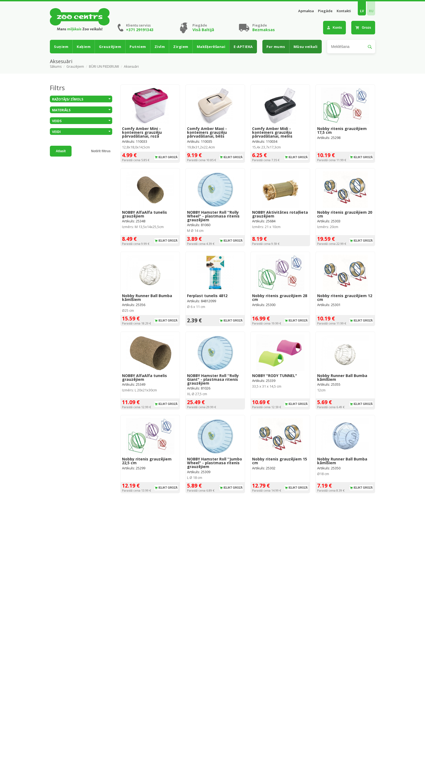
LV (362, 11)
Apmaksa (306, 11)
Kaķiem (84, 46)
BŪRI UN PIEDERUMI (104, 66)
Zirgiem (180, 46)
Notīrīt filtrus (101, 151)
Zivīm (159, 46)
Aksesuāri (131, 66)
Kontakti (344, 11)
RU (371, 11)
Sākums (56, 66)
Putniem (138, 46)
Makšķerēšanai (211, 46)
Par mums (275, 46)
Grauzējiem (110, 46)
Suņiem (61, 46)
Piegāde (325, 11)
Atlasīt (61, 151)
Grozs (363, 28)
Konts (334, 28)
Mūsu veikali (306, 46)
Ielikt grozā (168, 157)
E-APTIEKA (243, 46)
